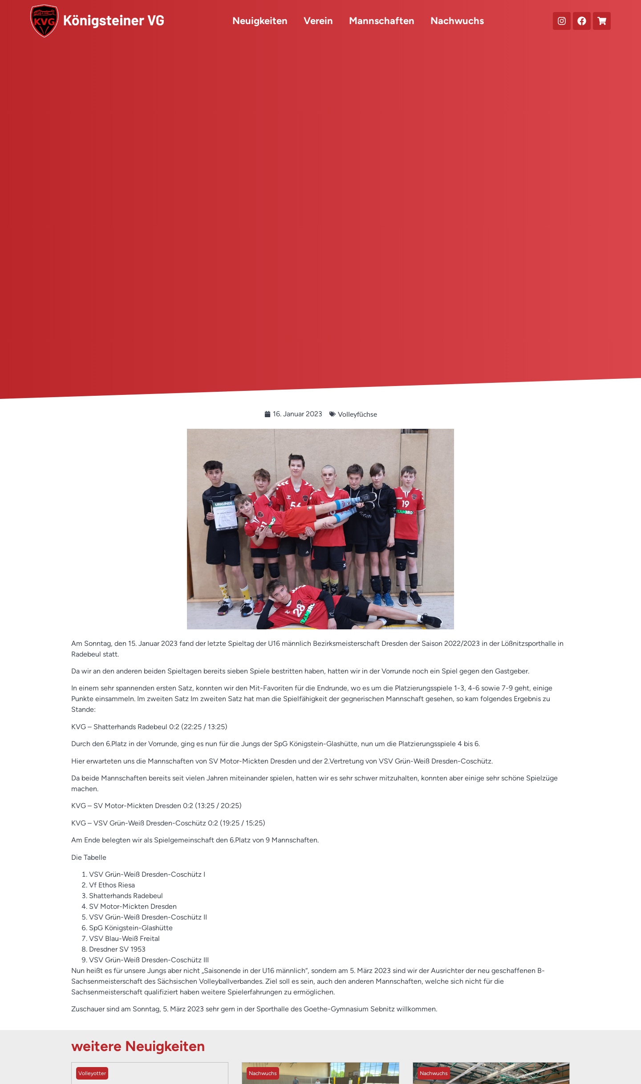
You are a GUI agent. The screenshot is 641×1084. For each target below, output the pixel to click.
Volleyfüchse (357, 414)
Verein (318, 21)
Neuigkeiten (260, 21)
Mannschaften (381, 21)
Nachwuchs (457, 21)
